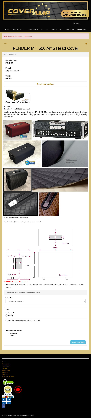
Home (7, 29)
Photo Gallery (33, 29)
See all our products (45, 84)
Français (77, 23)
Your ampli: (7, 106)
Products (44, 29)
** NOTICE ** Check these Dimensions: (15, 282)
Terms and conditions (8, 376)
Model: (9, 68)
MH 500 (9, 79)
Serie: (8, 76)
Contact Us (81, 29)
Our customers (18, 29)
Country (9, 297)
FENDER (9, 63)
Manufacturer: (12, 60)
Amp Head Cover (13, 71)
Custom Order (57, 29)
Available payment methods (14, 330)
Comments (70, 29)
